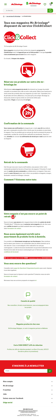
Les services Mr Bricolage (13, 16)
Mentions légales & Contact (28, 411)
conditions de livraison (11, 252)
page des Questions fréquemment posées (27, 268)
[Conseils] (28, 294)
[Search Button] (50, 11)
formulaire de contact (14, 228)
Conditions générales (28, 412)
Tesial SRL (36, 415)
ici (36, 280)
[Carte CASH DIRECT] (28, 338)
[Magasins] (28, 317)
